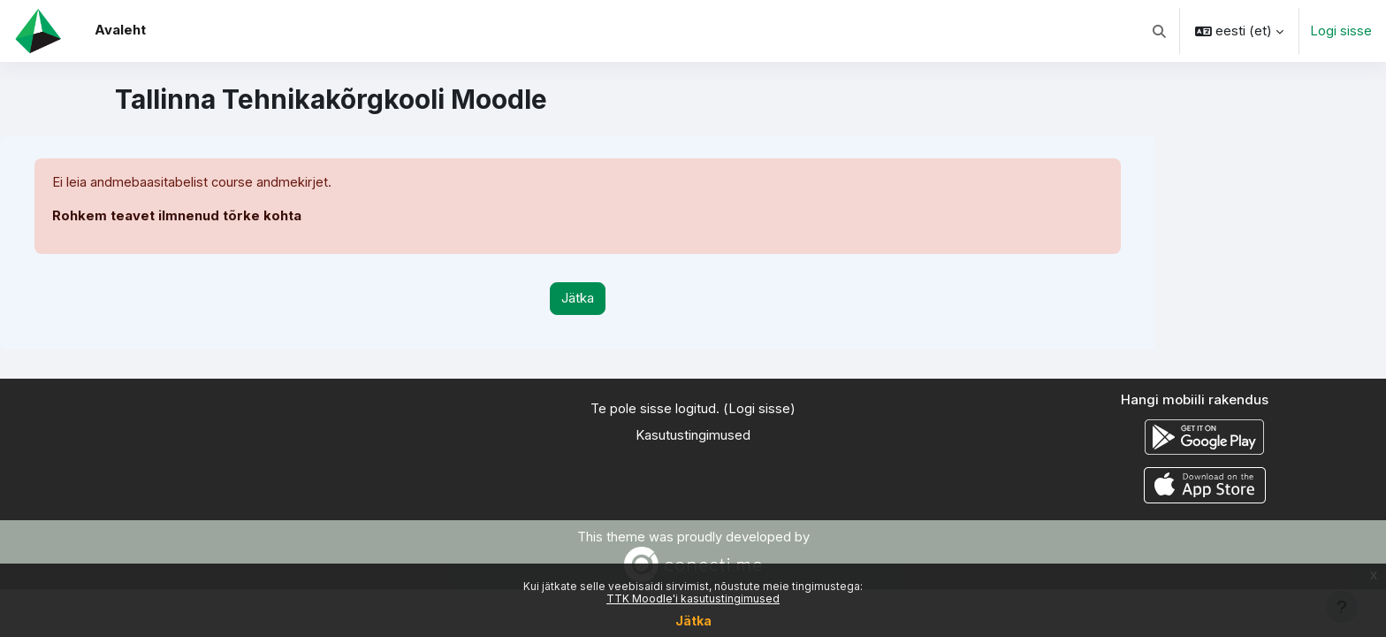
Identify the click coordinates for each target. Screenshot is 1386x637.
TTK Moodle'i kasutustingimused (693, 598)
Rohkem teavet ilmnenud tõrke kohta (176, 216)
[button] (1160, 31)
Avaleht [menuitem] (120, 29)
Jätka (693, 620)
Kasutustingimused (693, 435)
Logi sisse (1341, 30)
